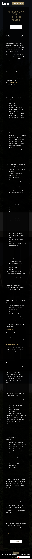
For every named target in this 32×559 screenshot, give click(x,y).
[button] (29, 3)
